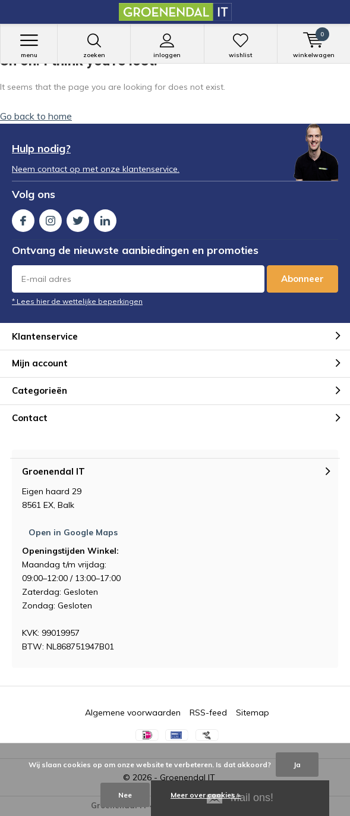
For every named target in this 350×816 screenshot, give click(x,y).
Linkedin (105, 218)
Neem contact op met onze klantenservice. (95, 169)
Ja (297, 764)
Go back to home (36, 116)
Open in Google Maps (73, 532)
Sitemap (252, 712)
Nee (125, 794)
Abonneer (302, 278)
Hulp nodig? (41, 148)
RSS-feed (208, 712)
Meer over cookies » (206, 794)
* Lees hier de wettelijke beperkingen (77, 301)
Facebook (23, 218)
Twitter (78, 218)
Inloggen (167, 46)
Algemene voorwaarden (133, 712)
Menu (29, 46)
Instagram (50, 218)
